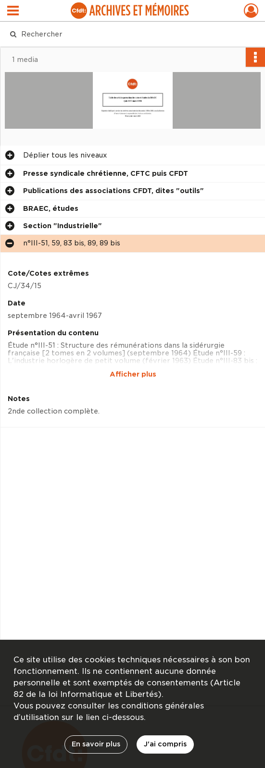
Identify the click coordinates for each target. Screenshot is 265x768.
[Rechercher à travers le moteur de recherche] (125, 34)
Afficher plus (133, 374)
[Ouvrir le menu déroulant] (13, 11)
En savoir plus (96, 744)
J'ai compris (165, 744)
